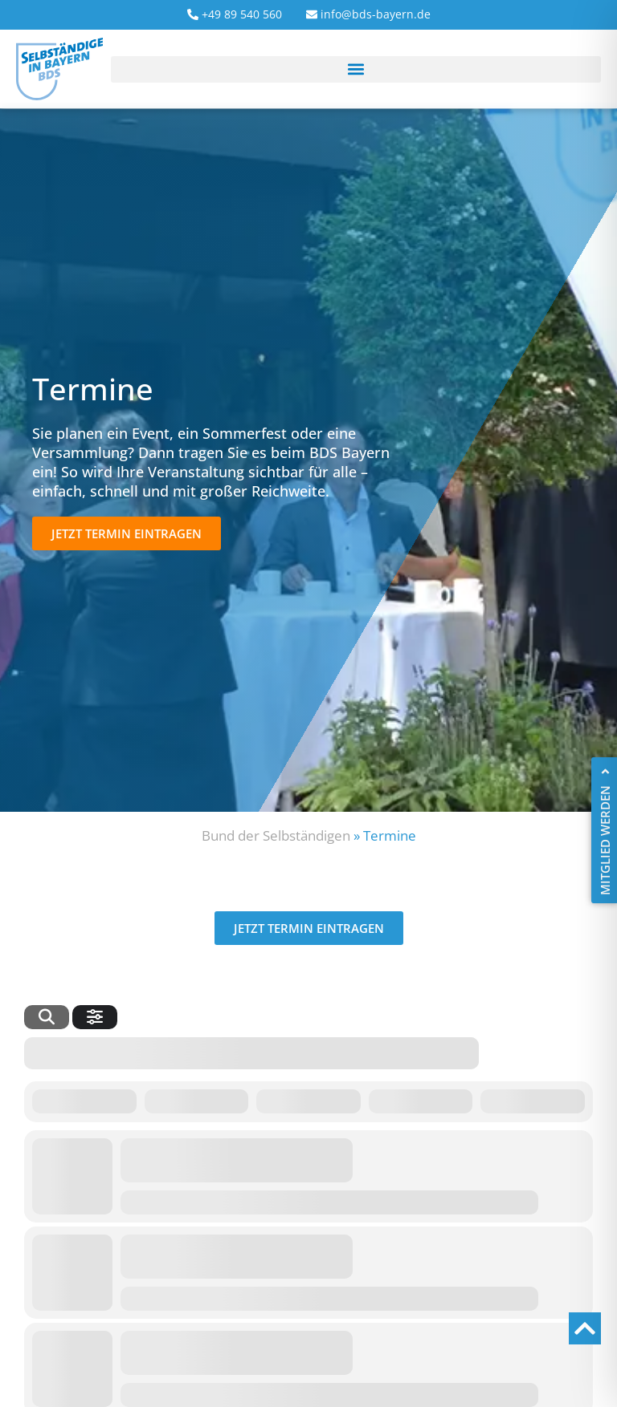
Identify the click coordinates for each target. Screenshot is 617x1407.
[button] (356, 69)
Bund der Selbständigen (276, 835)
